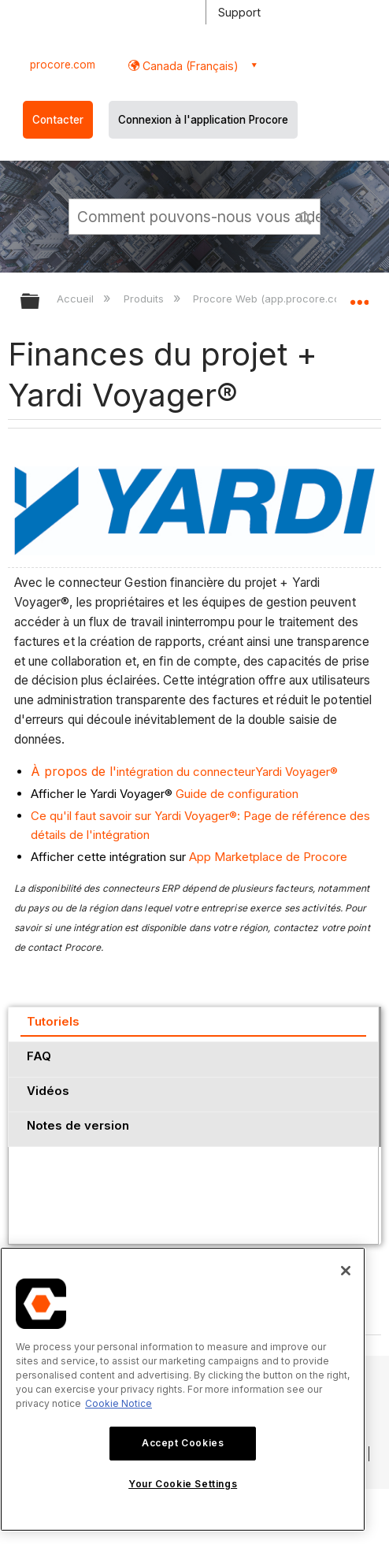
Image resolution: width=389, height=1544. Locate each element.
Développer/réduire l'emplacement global (359, 296)
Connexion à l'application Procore (203, 119)
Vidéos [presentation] (48, 1090)
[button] (305, 216)
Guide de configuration (237, 793)
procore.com (62, 64)
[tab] (193, 1024)
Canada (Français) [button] (189, 65)
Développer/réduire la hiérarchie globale (40, 302)
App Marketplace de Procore (268, 856)
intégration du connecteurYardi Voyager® (184, 771)
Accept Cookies (183, 1443)
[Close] (345, 1270)
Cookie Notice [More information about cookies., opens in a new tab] (118, 1403)
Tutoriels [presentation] (53, 1021)
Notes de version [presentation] (78, 1125)
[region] (182, 1389)
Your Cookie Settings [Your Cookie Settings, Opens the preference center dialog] (182, 1484)
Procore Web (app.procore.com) (274, 298)
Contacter (57, 119)
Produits (145, 298)
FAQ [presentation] (39, 1056)
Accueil (77, 298)
